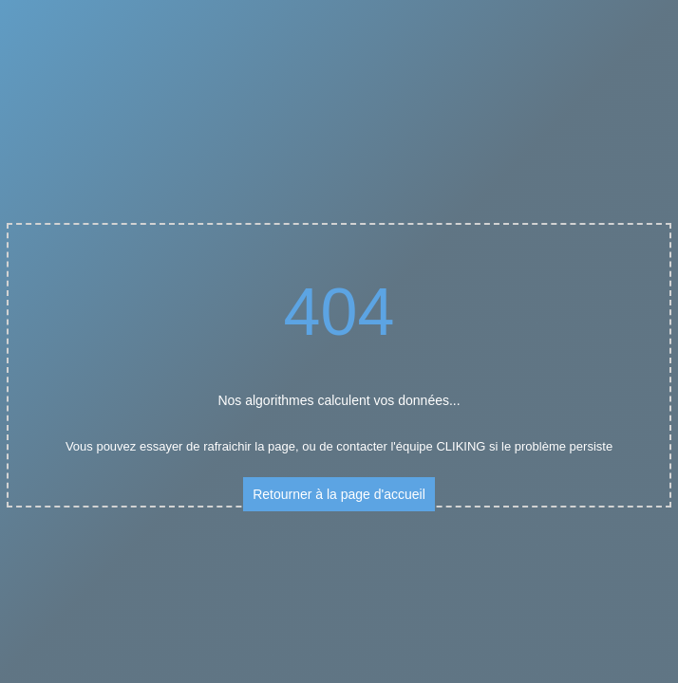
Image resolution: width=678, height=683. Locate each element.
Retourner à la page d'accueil (339, 494)
